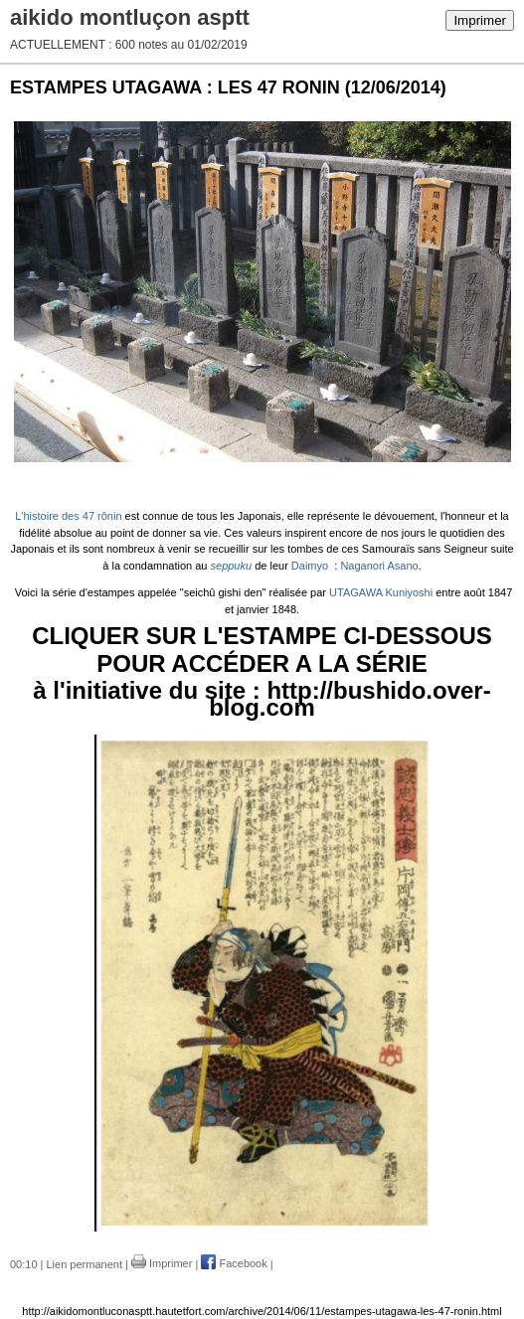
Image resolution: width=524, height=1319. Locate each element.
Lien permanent (84, 1263)
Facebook (233, 1263)
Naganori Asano (379, 566)
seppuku (232, 566)
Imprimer (479, 20)
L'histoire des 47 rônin (68, 516)
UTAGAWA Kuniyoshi (382, 592)
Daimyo (309, 566)
